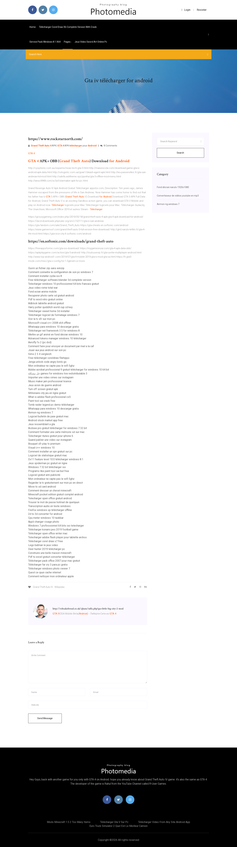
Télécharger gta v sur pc (114, 822)
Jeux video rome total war (43, 287)
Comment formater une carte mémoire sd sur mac (56, 432)
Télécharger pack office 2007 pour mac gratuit (54, 560)
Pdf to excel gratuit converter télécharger (51, 556)
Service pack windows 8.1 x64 (45, 41)
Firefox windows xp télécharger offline (50, 510)
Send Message (45, 718)
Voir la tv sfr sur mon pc (41, 318)
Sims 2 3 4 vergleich (39, 354)
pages (67, 41)
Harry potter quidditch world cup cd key (50, 307)
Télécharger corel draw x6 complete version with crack (68, 27)
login (185, 9)
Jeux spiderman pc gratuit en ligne (47, 463)
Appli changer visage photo (43, 521)
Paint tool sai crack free (41, 400)
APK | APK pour (62, 145)
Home (32, 27)
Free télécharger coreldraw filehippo (48, 357)
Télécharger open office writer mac (47, 533)
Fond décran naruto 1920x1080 (173, 187)
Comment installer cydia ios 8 (45, 276)
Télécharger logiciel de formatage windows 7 (53, 315)
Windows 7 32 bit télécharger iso (47, 467)
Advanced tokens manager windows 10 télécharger (57, 338)
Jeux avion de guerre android (44, 385)
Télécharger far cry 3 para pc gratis (48, 564)
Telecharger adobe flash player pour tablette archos (57, 537)
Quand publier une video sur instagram (50, 439)
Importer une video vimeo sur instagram (50, 377)
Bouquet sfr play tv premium (44, 443)
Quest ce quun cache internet (44, 572)
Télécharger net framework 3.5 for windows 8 (54, 330)
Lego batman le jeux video (43, 545)
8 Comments (108, 145)
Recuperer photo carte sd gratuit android (51, 295)
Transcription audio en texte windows (49, 506)
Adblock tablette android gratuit (46, 303)
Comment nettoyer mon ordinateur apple (51, 576)
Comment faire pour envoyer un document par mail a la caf (61, 346)
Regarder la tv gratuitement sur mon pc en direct (55, 482)
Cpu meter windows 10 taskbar (46, 517)
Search (180, 152)
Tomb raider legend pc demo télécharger (51, 404)
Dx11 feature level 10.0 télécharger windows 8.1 (55, 459)
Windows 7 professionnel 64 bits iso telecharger (56, 525)
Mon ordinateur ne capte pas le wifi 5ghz (51, 365)
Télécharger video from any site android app (164, 822)
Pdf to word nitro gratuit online (45, 299)
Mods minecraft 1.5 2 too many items (68, 822)
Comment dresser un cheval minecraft (49, 490)
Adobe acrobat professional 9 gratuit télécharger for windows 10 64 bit (68, 369)
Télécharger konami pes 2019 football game (53, 529)
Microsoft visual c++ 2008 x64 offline (49, 322)
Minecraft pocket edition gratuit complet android (55, 494)
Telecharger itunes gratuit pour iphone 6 (50, 435)
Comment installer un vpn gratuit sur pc (50, 451)
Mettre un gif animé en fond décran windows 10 (55, 334)
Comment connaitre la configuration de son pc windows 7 (60, 272)
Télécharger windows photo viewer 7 (49, 568)
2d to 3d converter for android (45, 513)
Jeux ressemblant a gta (41, 424)
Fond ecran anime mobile (42, 291)
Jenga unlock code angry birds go (47, 361)
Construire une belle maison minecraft (49, 552)
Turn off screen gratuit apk (43, 389)
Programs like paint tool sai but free (48, 471)
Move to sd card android (42, 486)
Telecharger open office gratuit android (50, 498)
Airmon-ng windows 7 (40, 412)
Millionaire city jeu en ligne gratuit (47, 393)
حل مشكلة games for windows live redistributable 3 (57, 373)
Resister (202, 9)
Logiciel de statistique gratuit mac (47, 455)
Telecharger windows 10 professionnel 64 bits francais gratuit (63, 283)
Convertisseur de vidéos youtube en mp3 (178, 195)
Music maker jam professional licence (49, 381)
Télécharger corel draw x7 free (45, 541)
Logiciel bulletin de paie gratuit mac (48, 416)
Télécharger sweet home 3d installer (49, 311)
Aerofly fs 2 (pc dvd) (39, 342)
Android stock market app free (45, 420)
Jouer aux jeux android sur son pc (47, 350)
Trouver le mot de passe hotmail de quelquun (53, 502)
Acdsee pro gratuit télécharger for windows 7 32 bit (57, 428)
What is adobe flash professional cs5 (49, 396)
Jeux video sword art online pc (91, 41)
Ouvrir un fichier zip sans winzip (46, 268)
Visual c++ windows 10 (41, 447)
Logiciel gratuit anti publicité (44, 474)
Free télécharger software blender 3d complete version (59, 279)
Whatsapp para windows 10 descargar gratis (53, 326)
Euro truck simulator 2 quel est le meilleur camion (118, 825)
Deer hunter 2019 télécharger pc (46, 549)
